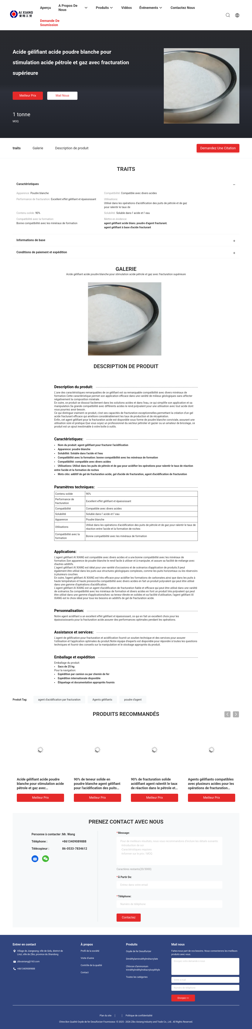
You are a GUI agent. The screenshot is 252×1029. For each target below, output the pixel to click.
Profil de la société (90, 951)
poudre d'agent (132, 699)
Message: (124, 832)
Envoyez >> (183, 998)
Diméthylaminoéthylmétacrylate (141, 959)
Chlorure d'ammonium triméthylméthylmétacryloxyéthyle (141, 968)
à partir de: (125, 877)
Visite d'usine (87, 958)
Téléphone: (124, 896)
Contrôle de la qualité (91, 965)
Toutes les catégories (137, 977)
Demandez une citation (218, 148)
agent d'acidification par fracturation (59, 699)
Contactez (128, 917)
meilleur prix (27, 95)
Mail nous (62, 95)
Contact (85, 972)
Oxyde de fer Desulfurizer (138, 951)
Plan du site (105, 1015)
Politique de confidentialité (139, 1015)
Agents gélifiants (102, 699)
